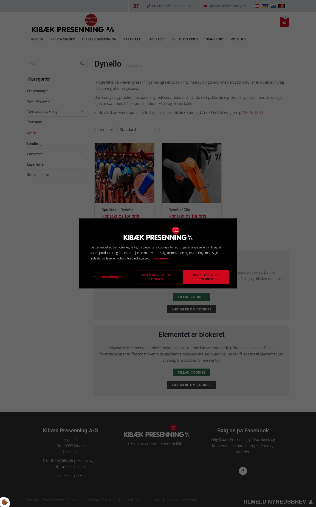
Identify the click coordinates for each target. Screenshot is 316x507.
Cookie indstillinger (105, 277)
